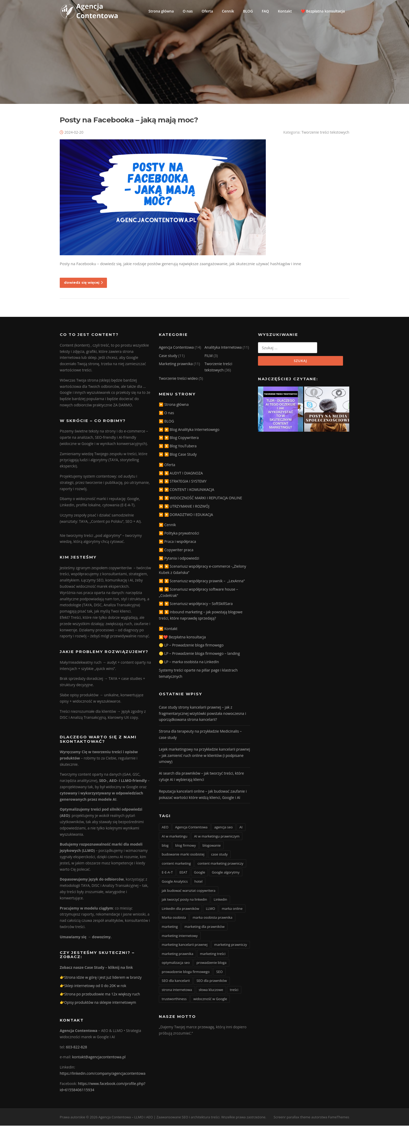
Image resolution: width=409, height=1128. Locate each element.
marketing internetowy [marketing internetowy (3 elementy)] (180, 938)
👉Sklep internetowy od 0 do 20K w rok (93, 988)
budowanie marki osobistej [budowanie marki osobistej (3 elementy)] (183, 856)
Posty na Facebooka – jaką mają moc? (129, 122)
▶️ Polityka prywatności (179, 535)
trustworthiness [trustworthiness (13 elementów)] (174, 1001)
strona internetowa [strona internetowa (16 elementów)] (177, 992)
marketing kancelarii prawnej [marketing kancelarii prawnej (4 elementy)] (184, 947)
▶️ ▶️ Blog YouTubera (178, 448)
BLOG (248, 11)
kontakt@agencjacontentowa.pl (99, 1059)
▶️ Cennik (167, 527)
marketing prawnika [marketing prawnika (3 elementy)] (177, 956)
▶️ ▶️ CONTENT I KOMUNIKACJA (186, 492)
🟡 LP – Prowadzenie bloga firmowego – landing (199, 655)
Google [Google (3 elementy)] (199, 874)
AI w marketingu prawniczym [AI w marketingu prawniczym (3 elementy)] (216, 838)
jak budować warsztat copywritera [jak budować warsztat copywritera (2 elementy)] (188, 892)
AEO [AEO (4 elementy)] (165, 829)
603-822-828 (76, 1049)
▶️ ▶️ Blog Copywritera (179, 440)
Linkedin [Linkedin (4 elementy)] (220, 901)
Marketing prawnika (176, 366)
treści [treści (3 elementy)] (234, 992)
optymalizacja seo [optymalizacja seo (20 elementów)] (176, 965)
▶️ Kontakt (168, 630)
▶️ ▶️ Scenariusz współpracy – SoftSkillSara (196, 606)
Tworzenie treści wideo (178, 380)
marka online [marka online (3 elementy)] (232, 911)
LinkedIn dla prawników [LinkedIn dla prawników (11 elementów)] (180, 911)
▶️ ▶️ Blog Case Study (178, 456)
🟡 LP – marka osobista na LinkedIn (189, 664)
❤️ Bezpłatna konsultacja (323, 11)
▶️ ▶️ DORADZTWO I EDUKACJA (186, 516)
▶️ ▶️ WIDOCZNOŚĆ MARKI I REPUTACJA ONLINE (200, 500)
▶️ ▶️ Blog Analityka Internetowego (189, 431)
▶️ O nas (166, 415)
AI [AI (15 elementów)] (241, 829)
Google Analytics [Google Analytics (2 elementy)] (175, 883)
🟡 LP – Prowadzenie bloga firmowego (191, 647)
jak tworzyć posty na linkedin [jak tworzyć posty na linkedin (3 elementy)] (184, 901)
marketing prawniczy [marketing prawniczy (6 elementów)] (230, 947)
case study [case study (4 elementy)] (219, 856)
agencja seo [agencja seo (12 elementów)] (223, 829)
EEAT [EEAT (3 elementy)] (183, 874)
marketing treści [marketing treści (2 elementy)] (213, 956)
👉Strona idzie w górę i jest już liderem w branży (101, 979)
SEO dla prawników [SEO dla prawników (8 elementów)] (211, 983)
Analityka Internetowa (223, 349)
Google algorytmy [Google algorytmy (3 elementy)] (226, 874)
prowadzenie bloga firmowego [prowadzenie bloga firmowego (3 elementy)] (185, 974)
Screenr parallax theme (292, 1119)
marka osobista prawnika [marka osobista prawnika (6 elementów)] (212, 920)
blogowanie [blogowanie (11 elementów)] (211, 847)
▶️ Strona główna (174, 407)
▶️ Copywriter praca (176, 552)
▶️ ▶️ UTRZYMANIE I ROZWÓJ (184, 508)
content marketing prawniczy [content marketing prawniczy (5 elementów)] (220, 865)
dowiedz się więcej (83, 285)
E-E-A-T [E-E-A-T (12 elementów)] (167, 874)
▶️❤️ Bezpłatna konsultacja (182, 639)
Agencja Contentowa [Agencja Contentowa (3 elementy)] (191, 829)
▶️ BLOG (166, 423)
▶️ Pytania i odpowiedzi (179, 560)
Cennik (228, 11)
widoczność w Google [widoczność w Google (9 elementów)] (210, 1001)
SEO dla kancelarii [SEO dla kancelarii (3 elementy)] (176, 983)
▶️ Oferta (167, 467)
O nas (188, 11)
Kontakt (285, 11)
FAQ (265, 11)
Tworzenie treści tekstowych (325, 134)
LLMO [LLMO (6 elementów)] (210, 911)
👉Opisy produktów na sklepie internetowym (98, 1004)
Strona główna (161, 11)
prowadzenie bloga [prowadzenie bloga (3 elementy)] (211, 965)
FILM (208, 357)
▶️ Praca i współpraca (177, 543)
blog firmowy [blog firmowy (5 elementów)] (185, 847)
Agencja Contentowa (176, 349)
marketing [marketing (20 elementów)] (170, 929)
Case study (168, 357)
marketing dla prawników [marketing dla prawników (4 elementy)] (204, 929)
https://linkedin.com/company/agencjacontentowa (102, 1075)
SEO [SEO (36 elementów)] (219, 974)
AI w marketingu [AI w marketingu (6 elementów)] (174, 838)
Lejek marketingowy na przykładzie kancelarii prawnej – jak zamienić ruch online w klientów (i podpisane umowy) (204, 758)
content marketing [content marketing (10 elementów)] (176, 865)
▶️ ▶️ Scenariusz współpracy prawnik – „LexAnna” (202, 583)
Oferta (207, 11)
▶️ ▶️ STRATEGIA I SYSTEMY (183, 483)
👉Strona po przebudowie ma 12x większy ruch (100, 996)
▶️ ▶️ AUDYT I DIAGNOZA (181, 475)
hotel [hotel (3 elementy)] (198, 883)
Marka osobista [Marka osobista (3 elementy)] (174, 920)
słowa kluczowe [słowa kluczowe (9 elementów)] (211, 992)
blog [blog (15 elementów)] (165, 847)
